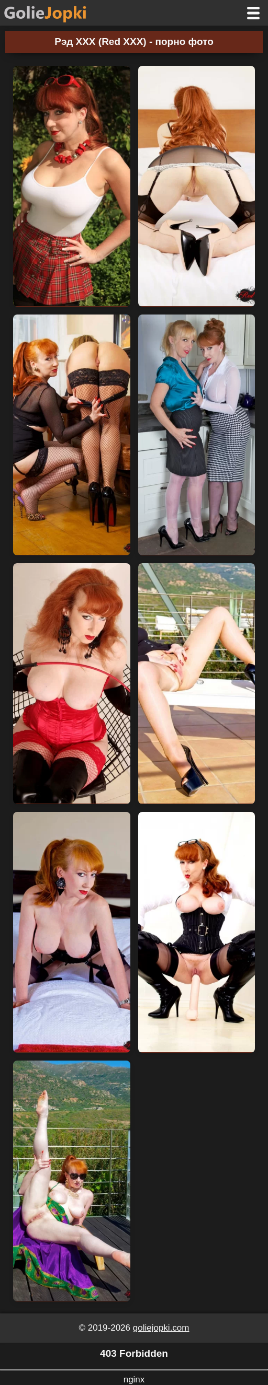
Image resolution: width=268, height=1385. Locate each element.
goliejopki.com (161, 1328)
